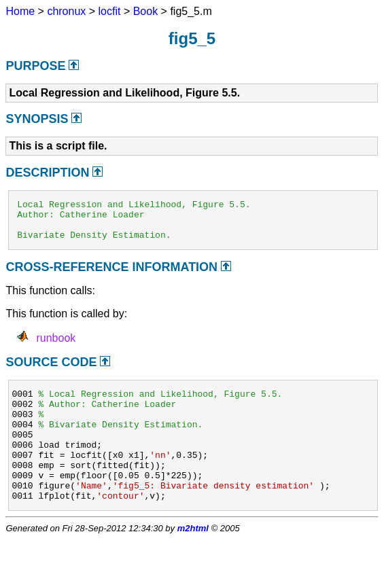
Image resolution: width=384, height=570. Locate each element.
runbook (55, 346)
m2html (193, 559)
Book (145, 11)
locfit (110, 11)
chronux (66, 11)
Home (20, 11)
